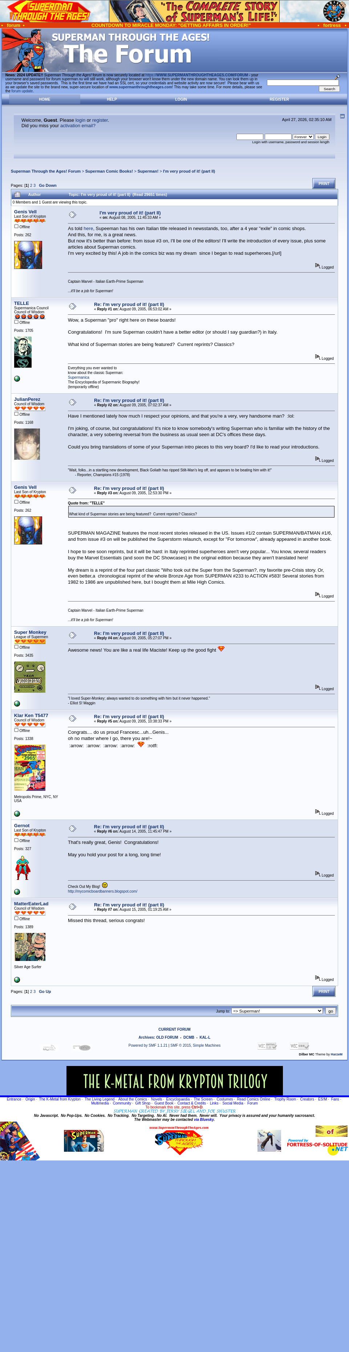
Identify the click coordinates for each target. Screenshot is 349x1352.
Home (44, 99)
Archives (146, 1037)
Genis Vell (25, 211)
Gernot (22, 825)
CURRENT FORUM (174, 1029)
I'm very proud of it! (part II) (189, 171)
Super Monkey (30, 632)
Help (112, 99)
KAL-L (204, 1037)
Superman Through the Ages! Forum (46, 171)
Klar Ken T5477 (31, 715)
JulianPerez (27, 399)
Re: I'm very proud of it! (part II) (129, 304)
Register (279, 99)
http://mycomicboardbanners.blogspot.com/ (102, 891)
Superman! (148, 171)
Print (323, 184)
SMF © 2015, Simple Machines (195, 1045)
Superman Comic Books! (109, 171)
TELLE (21, 303)
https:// (197, 75)
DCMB (188, 1037)
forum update (22, 91)
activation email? (78, 125)
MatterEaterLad (31, 903)
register (100, 120)
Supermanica (78, 377)
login (80, 120)
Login (181, 99)
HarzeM (336, 1054)
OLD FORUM (167, 1037)
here (88, 228)
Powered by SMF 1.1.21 (148, 1045)
